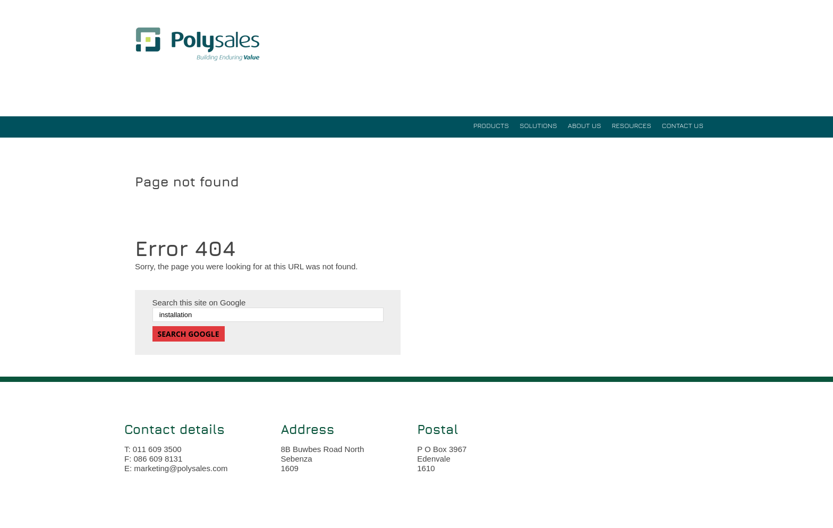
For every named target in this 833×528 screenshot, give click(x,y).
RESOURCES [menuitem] (631, 125)
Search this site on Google (199, 302)
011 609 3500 (157, 449)
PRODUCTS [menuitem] (491, 125)
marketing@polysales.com (180, 468)
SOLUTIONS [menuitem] (538, 125)
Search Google (188, 334)
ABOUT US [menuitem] (584, 125)
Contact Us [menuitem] (682, 125)
